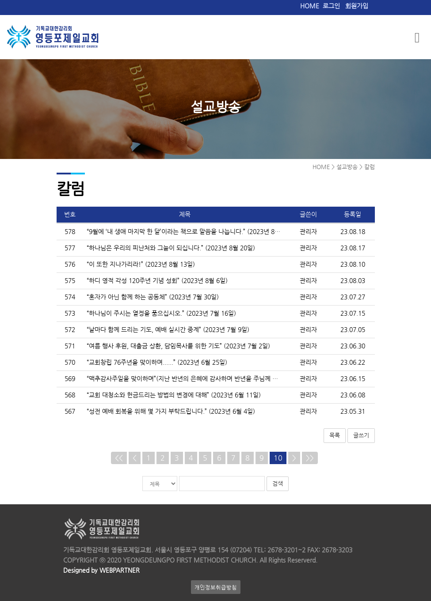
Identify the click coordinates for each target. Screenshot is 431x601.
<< (119, 458)
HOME (309, 6)
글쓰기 (361, 435)
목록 (334, 435)
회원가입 (356, 6)
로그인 (331, 6)
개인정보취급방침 (216, 587)
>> (310, 458)
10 (278, 458)
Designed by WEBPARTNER (101, 570)
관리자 (308, 231)
